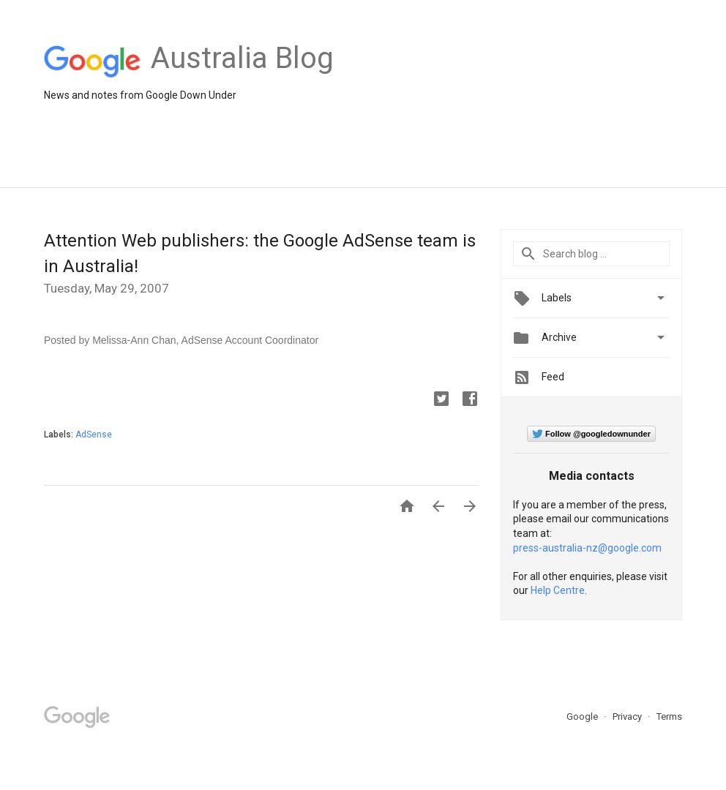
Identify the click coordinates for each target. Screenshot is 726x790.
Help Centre (558, 590)
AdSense (93, 434)
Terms (669, 716)
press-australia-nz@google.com (587, 548)
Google (583, 716)
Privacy (628, 716)
